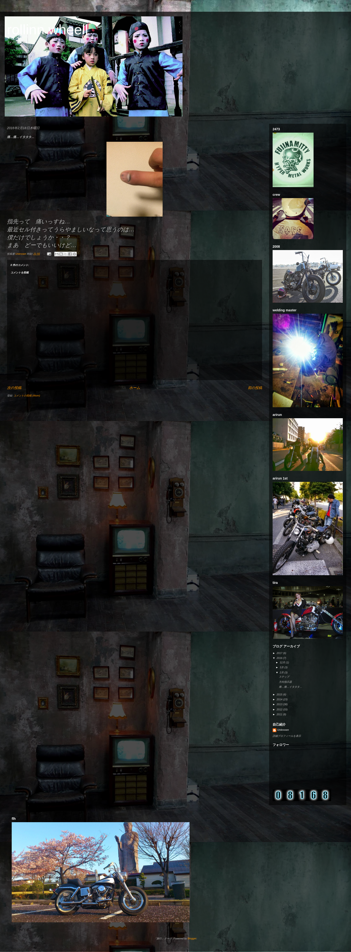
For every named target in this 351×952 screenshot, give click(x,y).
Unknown (283, 729)
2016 (280, 658)
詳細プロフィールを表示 (287, 735)
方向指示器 (285, 681)
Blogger (192, 938)
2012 (280, 709)
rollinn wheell (47, 29)
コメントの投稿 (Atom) (27, 395)
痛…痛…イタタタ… (290, 686)
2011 (280, 714)
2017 (280, 653)
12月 (283, 662)
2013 (280, 704)
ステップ (284, 676)
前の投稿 (255, 388)
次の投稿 (14, 388)
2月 (282, 672)
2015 (280, 694)
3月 (282, 667)
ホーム (134, 388)
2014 (280, 699)
